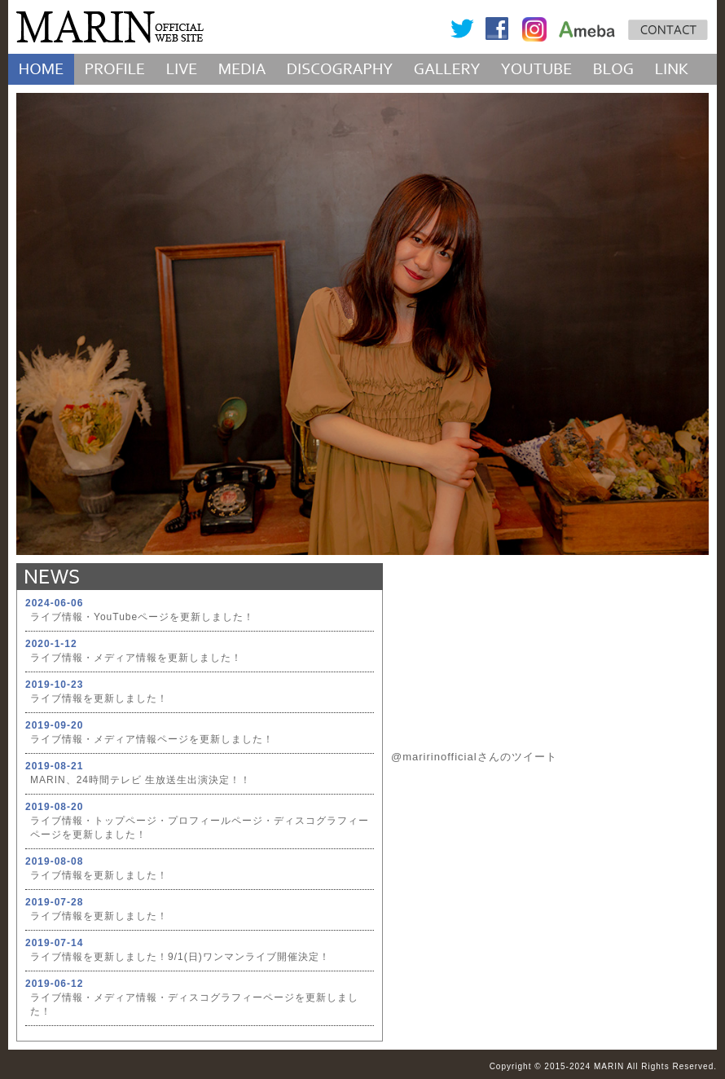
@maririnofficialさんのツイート (474, 757)
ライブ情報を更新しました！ (99, 698)
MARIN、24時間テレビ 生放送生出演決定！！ (140, 780)
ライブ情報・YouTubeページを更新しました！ (142, 617)
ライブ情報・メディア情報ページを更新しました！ (152, 739)
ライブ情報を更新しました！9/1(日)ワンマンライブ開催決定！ (180, 956)
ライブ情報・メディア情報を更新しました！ (136, 657)
